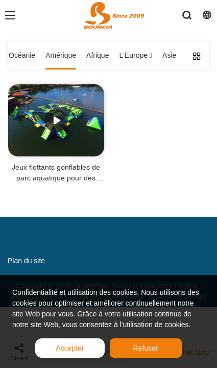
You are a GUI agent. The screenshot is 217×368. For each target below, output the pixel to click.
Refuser (145, 348)
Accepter (70, 348)
